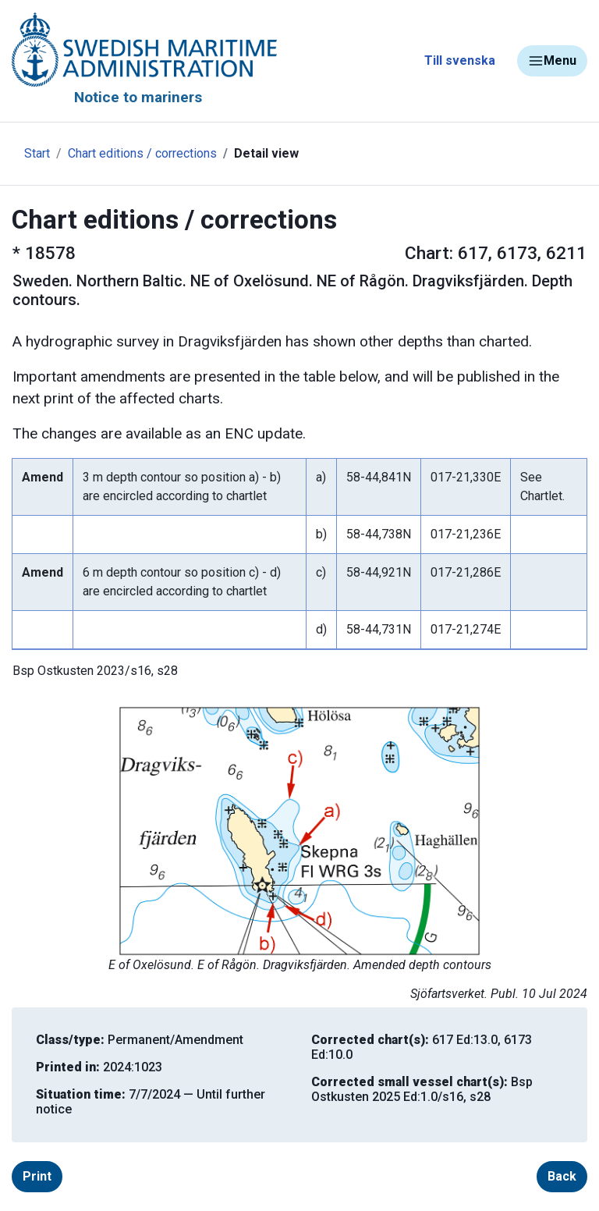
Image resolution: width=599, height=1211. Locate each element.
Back (562, 1176)
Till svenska (459, 60)
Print (37, 1176)
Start (37, 153)
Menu (552, 61)
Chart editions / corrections (142, 153)
